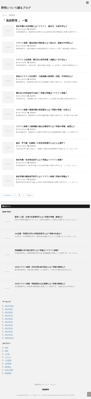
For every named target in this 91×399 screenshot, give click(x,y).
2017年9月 (9, 309)
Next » (29, 195)
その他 (7, 354)
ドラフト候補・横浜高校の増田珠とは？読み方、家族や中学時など (44, 43)
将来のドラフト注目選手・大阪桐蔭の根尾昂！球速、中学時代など (44, 76)
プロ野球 (8, 360)
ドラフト (8, 357)
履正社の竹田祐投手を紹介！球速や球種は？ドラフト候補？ (41, 93)
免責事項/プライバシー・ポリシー (46, 384)
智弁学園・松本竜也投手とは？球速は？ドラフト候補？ (39, 160)
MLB (6, 348)
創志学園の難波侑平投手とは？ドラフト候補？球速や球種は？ (42, 176)
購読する (6, 206)
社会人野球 (9, 370)
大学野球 (8, 364)
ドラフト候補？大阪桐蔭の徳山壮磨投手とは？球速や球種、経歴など (45, 126)
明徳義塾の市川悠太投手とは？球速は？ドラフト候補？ (37, 250)
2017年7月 (9, 315)
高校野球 (33, 29)
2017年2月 (9, 331)
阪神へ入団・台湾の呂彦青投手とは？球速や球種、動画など (39, 217)
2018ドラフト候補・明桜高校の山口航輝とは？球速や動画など (40, 283)
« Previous (7, 195)
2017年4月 (9, 325)
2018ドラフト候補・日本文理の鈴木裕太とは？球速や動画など (40, 267)
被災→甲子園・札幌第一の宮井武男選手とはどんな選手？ (40, 143)
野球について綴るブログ (16, 7)
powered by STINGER (67, 395)
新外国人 (8, 367)
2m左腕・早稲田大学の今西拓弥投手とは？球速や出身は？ (38, 233)
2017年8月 (9, 312)
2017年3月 (9, 328)
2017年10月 (9, 306)
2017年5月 (9, 322)
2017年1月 (9, 335)
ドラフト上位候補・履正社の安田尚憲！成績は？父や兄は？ (41, 59)
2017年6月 (9, 319)
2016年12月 (9, 338)
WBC (6, 351)
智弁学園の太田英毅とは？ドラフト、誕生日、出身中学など (41, 26)
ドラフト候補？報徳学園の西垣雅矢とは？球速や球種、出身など (43, 109)
